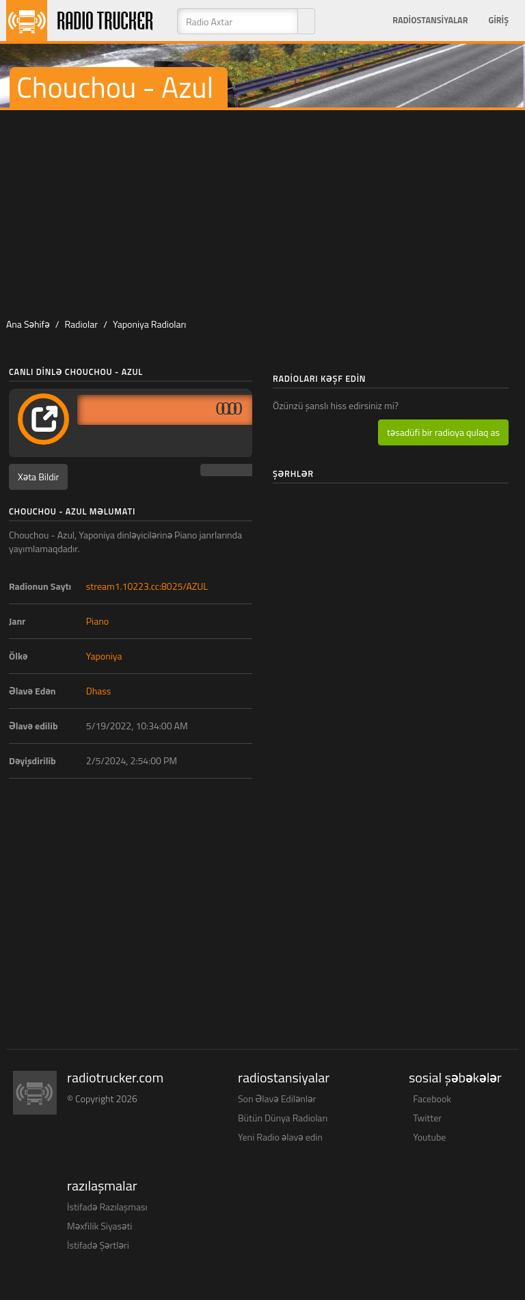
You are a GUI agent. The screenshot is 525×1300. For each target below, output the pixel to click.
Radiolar (81, 324)
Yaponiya (104, 656)
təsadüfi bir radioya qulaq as (443, 432)
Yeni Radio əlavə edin (280, 1137)
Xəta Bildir (38, 476)
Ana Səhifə (28, 324)
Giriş (498, 20)
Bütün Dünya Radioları (282, 1117)
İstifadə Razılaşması (107, 1206)
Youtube (429, 1137)
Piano (97, 621)
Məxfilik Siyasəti (99, 1226)
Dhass (98, 691)
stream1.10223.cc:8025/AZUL (147, 586)
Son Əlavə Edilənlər (277, 1098)
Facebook (432, 1098)
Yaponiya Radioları (149, 324)
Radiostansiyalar (430, 20)
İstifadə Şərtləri (98, 1245)
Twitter (427, 1117)
